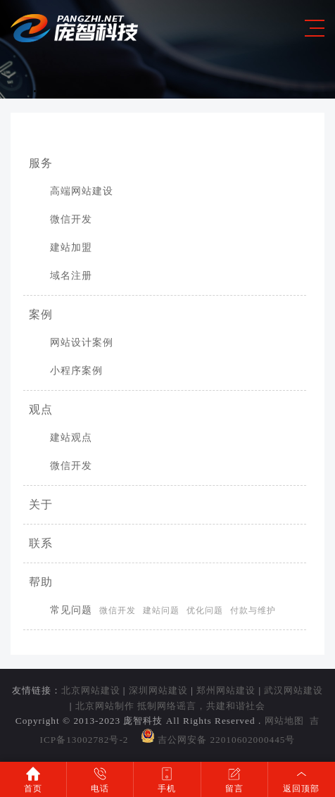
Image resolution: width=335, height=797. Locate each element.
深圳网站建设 (158, 690)
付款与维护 (253, 610)
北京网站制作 (104, 706)
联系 (41, 543)
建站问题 (161, 610)
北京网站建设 (90, 690)
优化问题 (205, 610)
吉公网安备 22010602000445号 (218, 739)
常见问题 (60, 610)
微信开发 (60, 219)
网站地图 (284, 720)
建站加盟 (60, 247)
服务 (41, 163)
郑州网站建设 (225, 690)
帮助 (41, 582)
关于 (41, 504)
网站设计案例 (71, 342)
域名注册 (60, 275)
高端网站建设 (71, 191)
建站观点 (60, 437)
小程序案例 (66, 370)
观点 (41, 409)
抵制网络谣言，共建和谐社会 (201, 706)
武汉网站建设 (293, 690)
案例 (41, 314)
